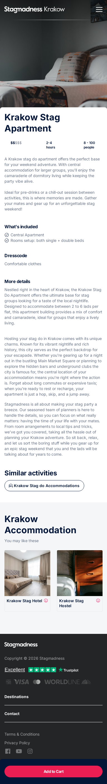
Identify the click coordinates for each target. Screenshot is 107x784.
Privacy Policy (17, 742)
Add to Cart (54, 771)
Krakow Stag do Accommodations (46, 485)
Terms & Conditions (21, 734)
